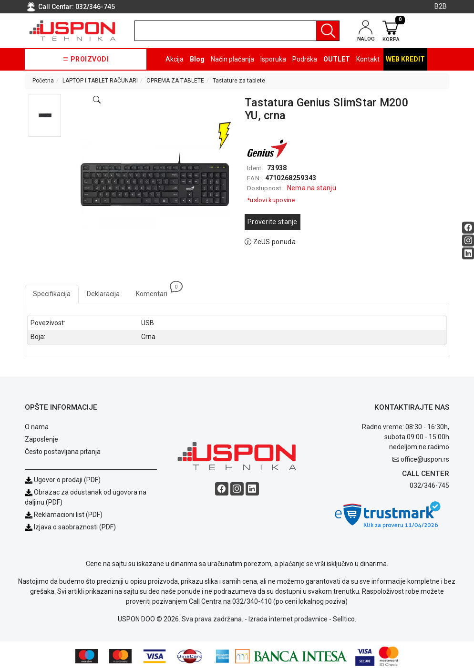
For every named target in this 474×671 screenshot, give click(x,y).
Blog (197, 59)
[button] (45, 115)
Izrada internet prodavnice (288, 619)
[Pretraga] (327, 31)
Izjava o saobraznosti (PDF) (75, 527)
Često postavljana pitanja (63, 451)
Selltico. (344, 619)
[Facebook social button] (468, 228)
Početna (43, 80)
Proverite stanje (272, 222)
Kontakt (368, 59)
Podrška (304, 59)
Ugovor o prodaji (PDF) (63, 480)
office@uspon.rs (425, 459)
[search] (237, 31)
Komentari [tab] (155, 291)
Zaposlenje (41, 439)
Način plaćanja (232, 59)
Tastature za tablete (239, 80)
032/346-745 (95, 6)
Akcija (174, 59)
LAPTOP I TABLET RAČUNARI (100, 80)
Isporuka (273, 59)
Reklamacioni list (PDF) (64, 514)
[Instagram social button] (468, 241)
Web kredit (405, 59)
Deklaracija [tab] (103, 294)
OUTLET (336, 59)
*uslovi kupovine (271, 200)
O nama (37, 427)
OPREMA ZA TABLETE (175, 80)
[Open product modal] (96, 100)
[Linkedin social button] (468, 253)
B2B (440, 6)
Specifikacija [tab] (52, 294)
